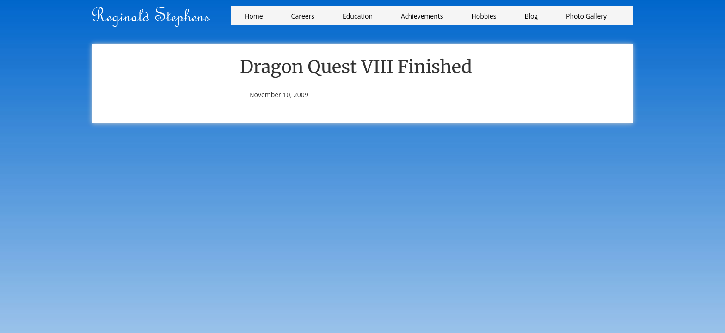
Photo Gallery (586, 16)
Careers (302, 16)
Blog (531, 16)
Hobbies (483, 16)
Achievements (422, 16)
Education (358, 16)
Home (254, 16)
